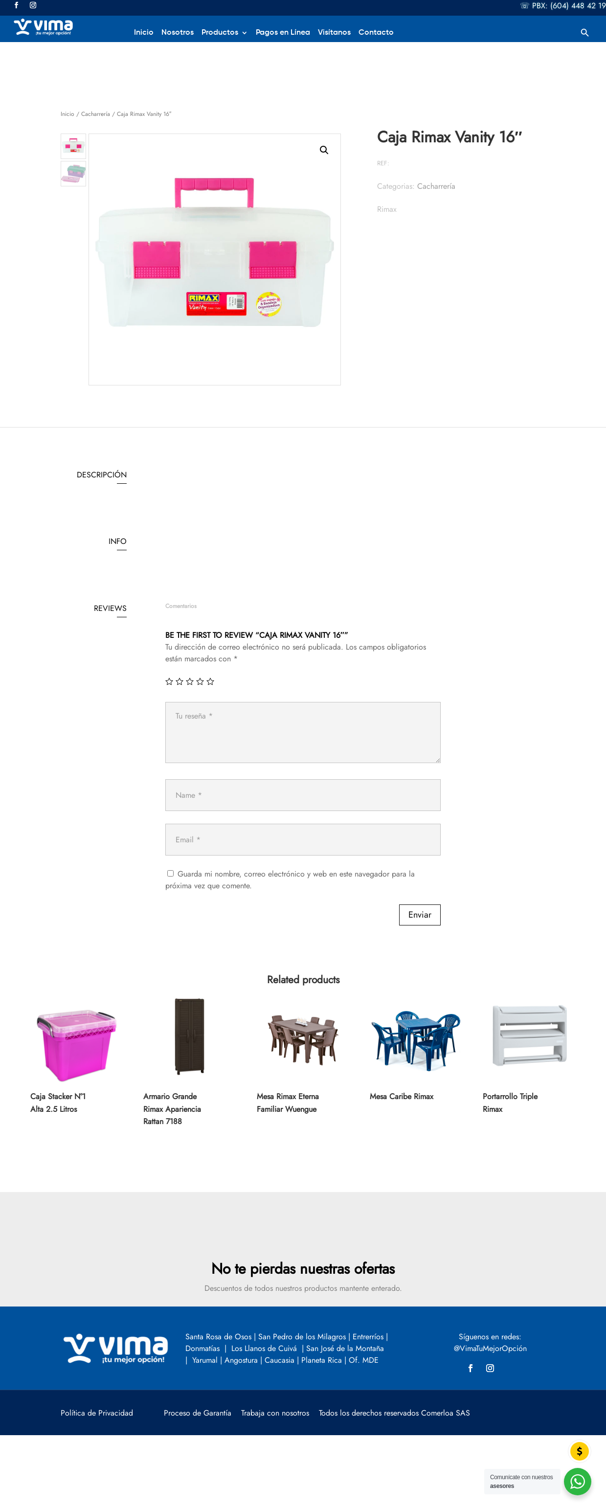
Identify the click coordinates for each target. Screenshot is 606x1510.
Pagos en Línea (283, 33)
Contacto (376, 33)
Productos (220, 33)
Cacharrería (95, 114)
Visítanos (334, 33)
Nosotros (177, 33)
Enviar (419, 914)
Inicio (144, 33)
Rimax (387, 209)
